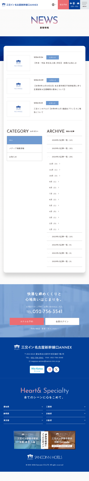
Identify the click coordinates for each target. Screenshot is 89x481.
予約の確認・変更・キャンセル (44, 329)
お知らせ (13, 157)
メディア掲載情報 (16, 148)
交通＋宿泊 (74, 6)
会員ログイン (62, 321)
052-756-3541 (47, 311)
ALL (11, 140)
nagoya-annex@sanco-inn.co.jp (45, 361)
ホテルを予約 (26, 321)
